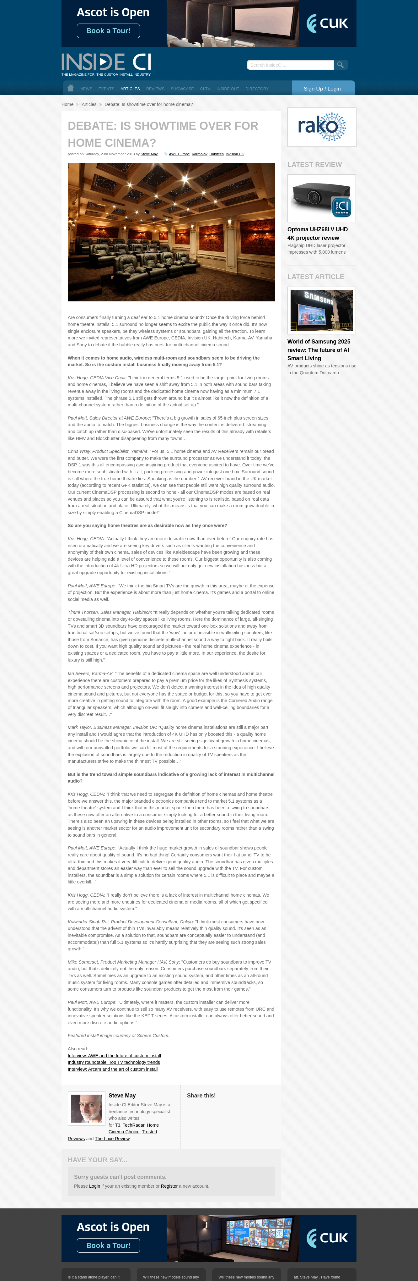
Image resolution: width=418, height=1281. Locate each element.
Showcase (182, 89)
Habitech (216, 154)
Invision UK (235, 154)
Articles (130, 89)
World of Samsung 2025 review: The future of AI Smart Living (319, 349)
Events (107, 89)
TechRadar (133, 1125)
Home (71, 87)
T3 (118, 1125)
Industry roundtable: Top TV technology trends (114, 1062)
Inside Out (228, 89)
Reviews (155, 89)
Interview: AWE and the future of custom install (114, 1055)
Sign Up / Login (322, 88)
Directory (257, 89)
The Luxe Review (112, 1138)
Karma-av (199, 154)
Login (94, 1186)
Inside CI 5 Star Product (342, 207)
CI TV (205, 89)
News (86, 89)
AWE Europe (179, 154)
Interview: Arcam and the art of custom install (113, 1069)
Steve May (149, 154)
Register (169, 1186)
